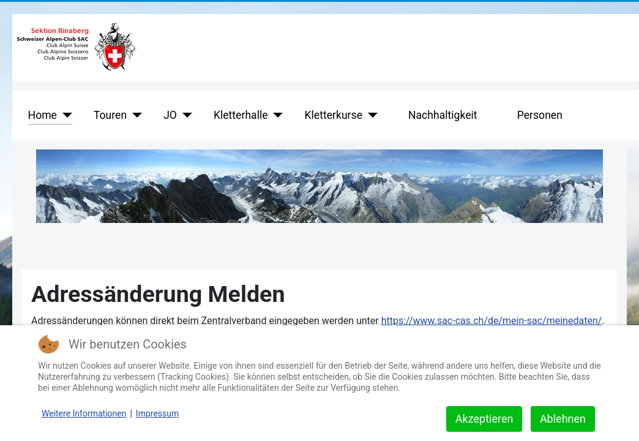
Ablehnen (563, 418)
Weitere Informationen (84, 413)
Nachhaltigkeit (442, 115)
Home (42, 115)
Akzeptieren (484, 418)
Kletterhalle (241, 115)
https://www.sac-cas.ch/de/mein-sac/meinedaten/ (491, 320)
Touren (110, 115)
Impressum (157, 413)
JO (170, 115)
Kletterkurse (333, 115)
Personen (539, 115)
